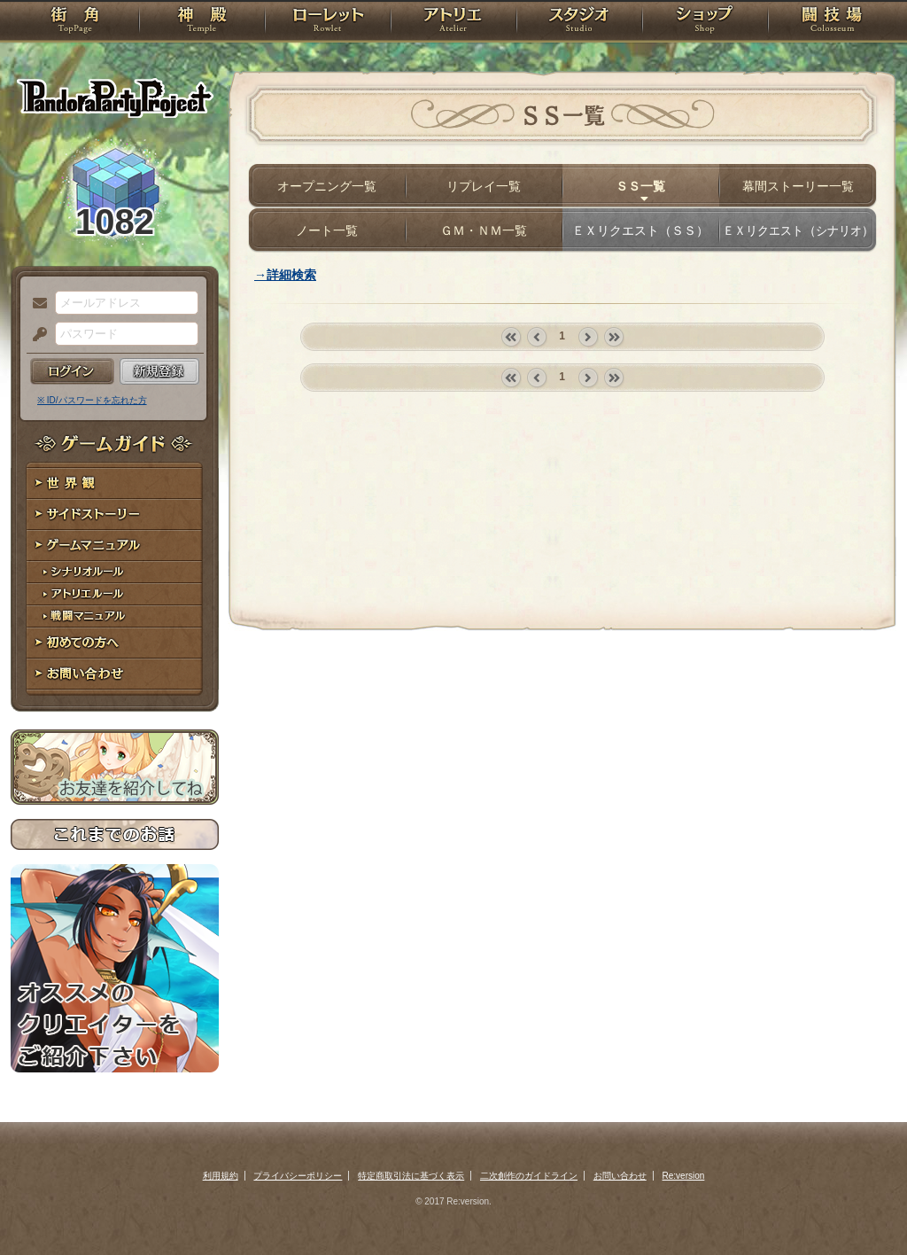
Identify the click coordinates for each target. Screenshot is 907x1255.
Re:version (684, 1176)
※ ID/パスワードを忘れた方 (92, 400)
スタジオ (579, 22)
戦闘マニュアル (115, 616)
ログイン (72, 371)
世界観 (115, 483)
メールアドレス (35, 304)
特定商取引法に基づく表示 (411, 1176)
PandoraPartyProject (115, 97)
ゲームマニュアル (115, 545)
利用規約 (220, 1176)
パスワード (35, 335)
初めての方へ (115, 643)
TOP (75, 22)
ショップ (705, 22)
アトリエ (453, 22)
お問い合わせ (115, 674)
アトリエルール (115, 594)
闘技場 (832, 22)
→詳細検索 (285, 275)
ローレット (328, 22)
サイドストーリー (115, 514)
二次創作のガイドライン (529, 1176)
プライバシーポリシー (297, 1176)
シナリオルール (115, 572)
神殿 (202, 22)
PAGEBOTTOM (862, 1206)
